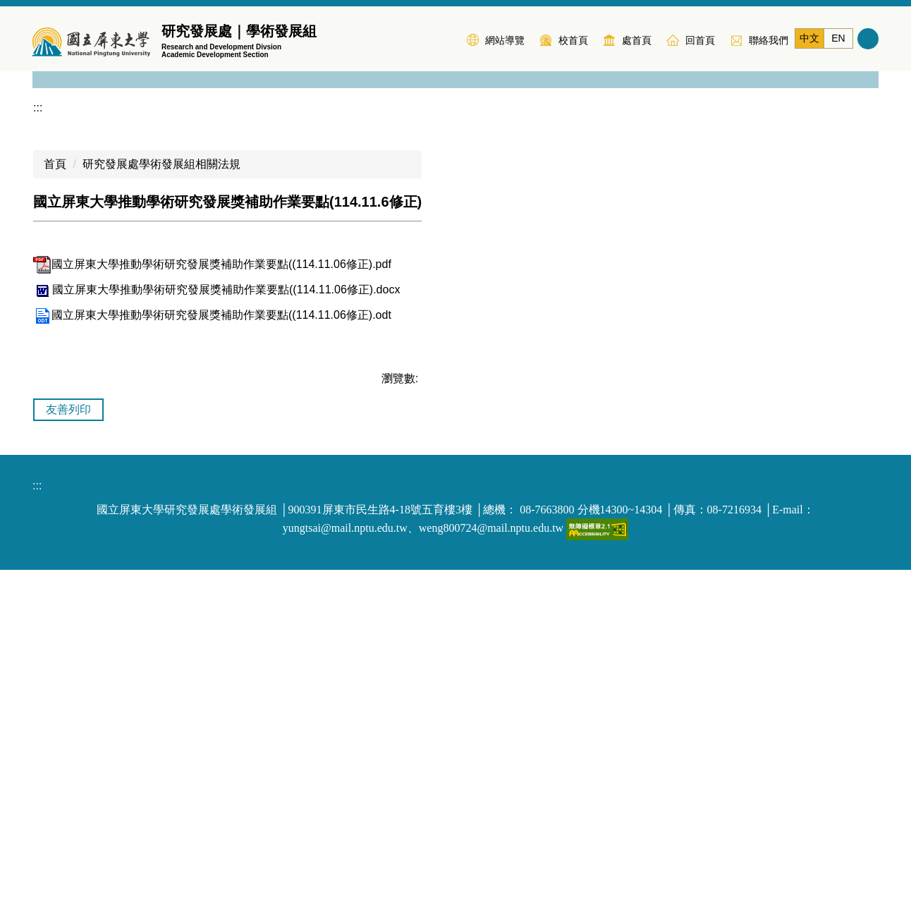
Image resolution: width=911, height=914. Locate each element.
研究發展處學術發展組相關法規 (161, 508)
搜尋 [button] (868, 38)
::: (447, 38)
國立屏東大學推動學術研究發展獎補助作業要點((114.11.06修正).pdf (212, 608)
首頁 (55, 508)
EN (838, 38)
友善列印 (68, 754)
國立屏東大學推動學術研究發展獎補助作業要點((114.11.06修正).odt (212, 659)
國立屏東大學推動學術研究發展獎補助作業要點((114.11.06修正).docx (216, 634)
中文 (809, 38)
